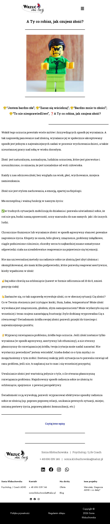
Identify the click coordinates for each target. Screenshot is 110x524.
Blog (62, 492)
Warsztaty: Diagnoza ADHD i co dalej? (93, 489)
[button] (82, 9)
